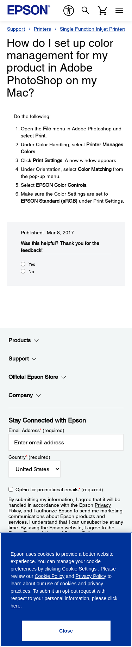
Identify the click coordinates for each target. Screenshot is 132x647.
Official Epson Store (37, 377)
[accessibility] (68, 10)
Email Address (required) (36, 430)
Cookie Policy (49, 576)
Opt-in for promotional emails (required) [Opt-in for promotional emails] (59, 489)
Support (16, 29)
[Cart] (102, 10)
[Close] (66, 631)
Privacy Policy (90, 576)
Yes (32, 264)
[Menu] (119, 10)
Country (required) (29, 457)
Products (23, 340)
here (15, 606)
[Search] (85, 10)
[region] (66, 589)
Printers (42, 29)
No (31, 271)
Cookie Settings (80, 569)
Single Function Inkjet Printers (93, 29)
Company (24, 395)
